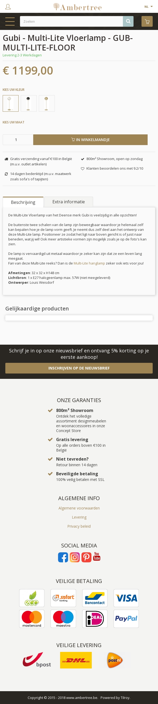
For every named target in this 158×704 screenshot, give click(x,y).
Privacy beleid (79, 526)
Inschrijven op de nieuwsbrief (79, 368)
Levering (79, 517)
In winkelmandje (90, 139)
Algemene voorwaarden (79, 508)
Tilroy (125, 697)
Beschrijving (23, 202)
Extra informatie (68, 202)
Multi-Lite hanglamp (90, 263)
